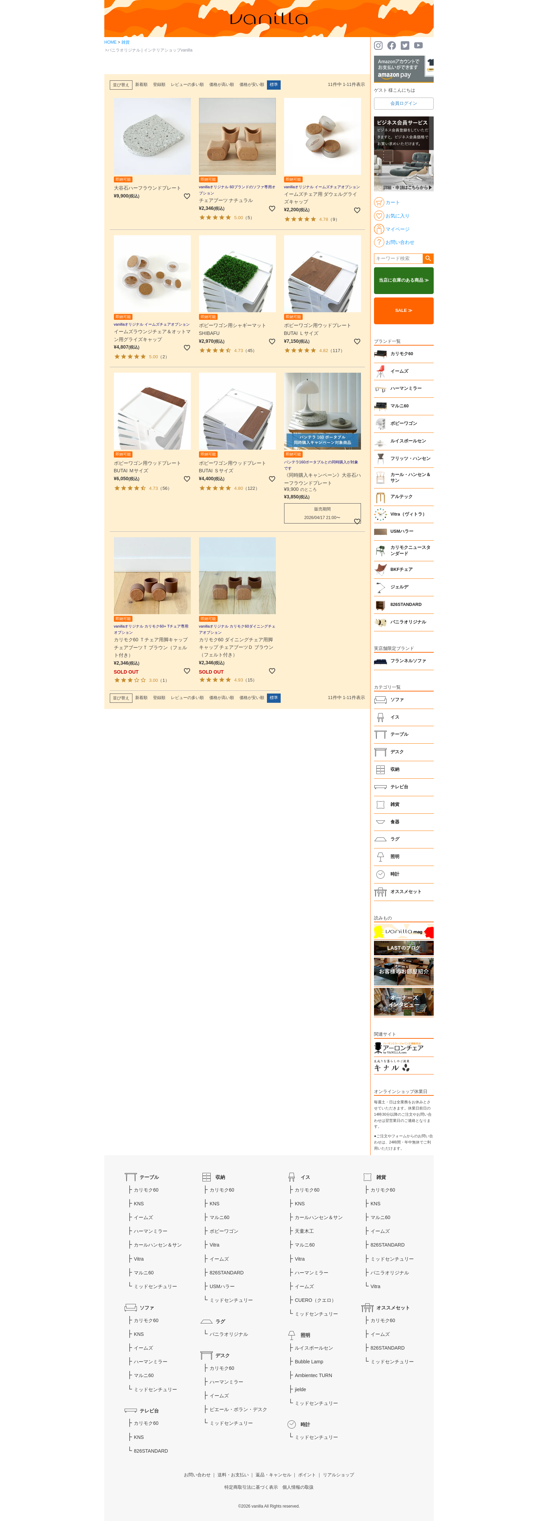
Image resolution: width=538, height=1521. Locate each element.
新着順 (141, 84)
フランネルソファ (408, 660)
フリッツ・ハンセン (410, 458)
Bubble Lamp (309, 1361)
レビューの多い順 (187, 84)
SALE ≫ (403, 310)
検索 (428, 258)
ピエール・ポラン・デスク (238, 1409)
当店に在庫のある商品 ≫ (404, 280)
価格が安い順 (251, 84)
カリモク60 (401, 353)
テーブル (399, 734)
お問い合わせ (197, 1475)
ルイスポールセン (408, 441)
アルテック (401, 496)
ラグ (394, 839)
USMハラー (401, 531)
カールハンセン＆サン (158, 1245)
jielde (300, 1389)
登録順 (159, 84)
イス (394, 717)
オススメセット (406, 891)
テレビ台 (399, 787)
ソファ (397, 699)
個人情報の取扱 (298, 1487)
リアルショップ (338, 1475)
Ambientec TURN (313, 1375)
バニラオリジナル (408, 622)
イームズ (399, 371)
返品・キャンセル (273, 1475)
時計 (394, 874)
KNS (139, 1203)
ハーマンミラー (406, 388)
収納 (394, 769)
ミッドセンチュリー (155, 1286)
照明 (394, 856)
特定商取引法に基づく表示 (251, 1487)
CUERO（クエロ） (315, 1300)
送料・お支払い (233, 1475)
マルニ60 (399, 406)
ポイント (307, 1475)
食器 (394, 822)
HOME (110, 42)
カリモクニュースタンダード (410, 550)
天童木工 (304, 1231)
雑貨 (125, 42)
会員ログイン (403, 103)
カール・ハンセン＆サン (410, 477)
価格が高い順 (221, 84)
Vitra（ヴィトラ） (408, 514)
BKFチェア (401, 569)
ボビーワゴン (403, 423)
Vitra (139, 1259)
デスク (397, 752)
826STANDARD (406, 604)
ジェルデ (399, 587)
